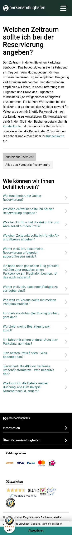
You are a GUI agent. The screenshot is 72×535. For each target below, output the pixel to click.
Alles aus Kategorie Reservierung (27, 165)
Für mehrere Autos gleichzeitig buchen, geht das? (31, 315)
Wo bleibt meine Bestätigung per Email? (26, 328)
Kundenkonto (12, 126)
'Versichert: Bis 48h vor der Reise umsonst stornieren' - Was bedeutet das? (28, 370)
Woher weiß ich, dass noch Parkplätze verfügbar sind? (30, 288)
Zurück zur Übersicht (19, 157)
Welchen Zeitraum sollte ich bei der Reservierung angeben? (28, 211)
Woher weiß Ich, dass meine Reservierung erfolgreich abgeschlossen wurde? (23, 252)
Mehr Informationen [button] (52, 524)
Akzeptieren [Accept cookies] (36, 530)
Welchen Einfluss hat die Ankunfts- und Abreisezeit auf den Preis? (31, 224)
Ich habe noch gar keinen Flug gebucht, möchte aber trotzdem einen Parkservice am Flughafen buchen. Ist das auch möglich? (31, 271)
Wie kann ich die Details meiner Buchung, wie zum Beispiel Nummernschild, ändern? (25, 387)
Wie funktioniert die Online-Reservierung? (22, 197)
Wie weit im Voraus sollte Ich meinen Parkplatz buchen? (29, 302)
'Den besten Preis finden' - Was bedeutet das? (25, 355)
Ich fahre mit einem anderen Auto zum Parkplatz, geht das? (30, 341)
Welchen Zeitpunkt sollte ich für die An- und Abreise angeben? (31, 237)
